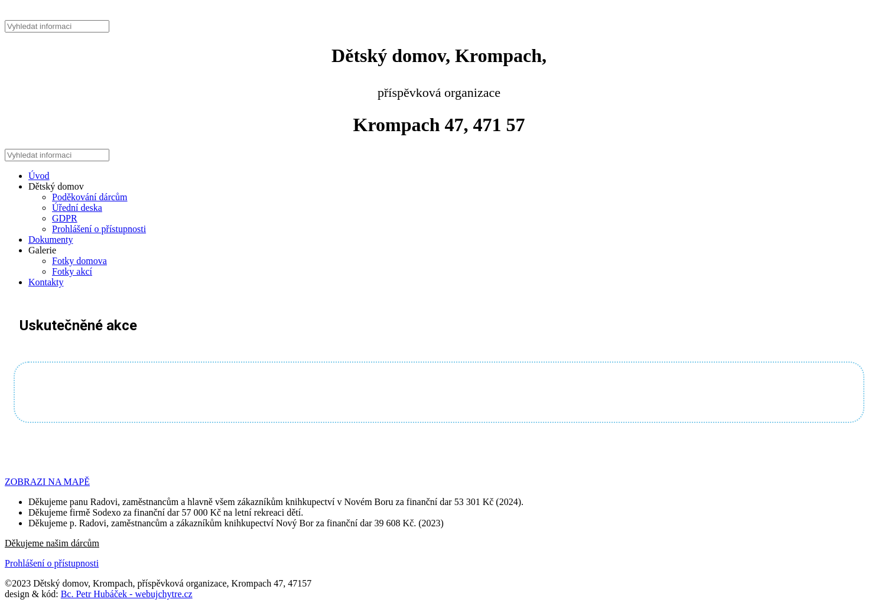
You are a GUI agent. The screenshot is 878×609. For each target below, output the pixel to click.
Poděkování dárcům (90, 197)
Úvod (39, 176)
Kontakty (46, 282)
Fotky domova (79, 261)
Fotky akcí (72, 271)
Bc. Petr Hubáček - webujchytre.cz (127, 594)
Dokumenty (50, 240)
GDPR (64, 218)
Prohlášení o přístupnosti (99, 229)
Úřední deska (77, 208)
